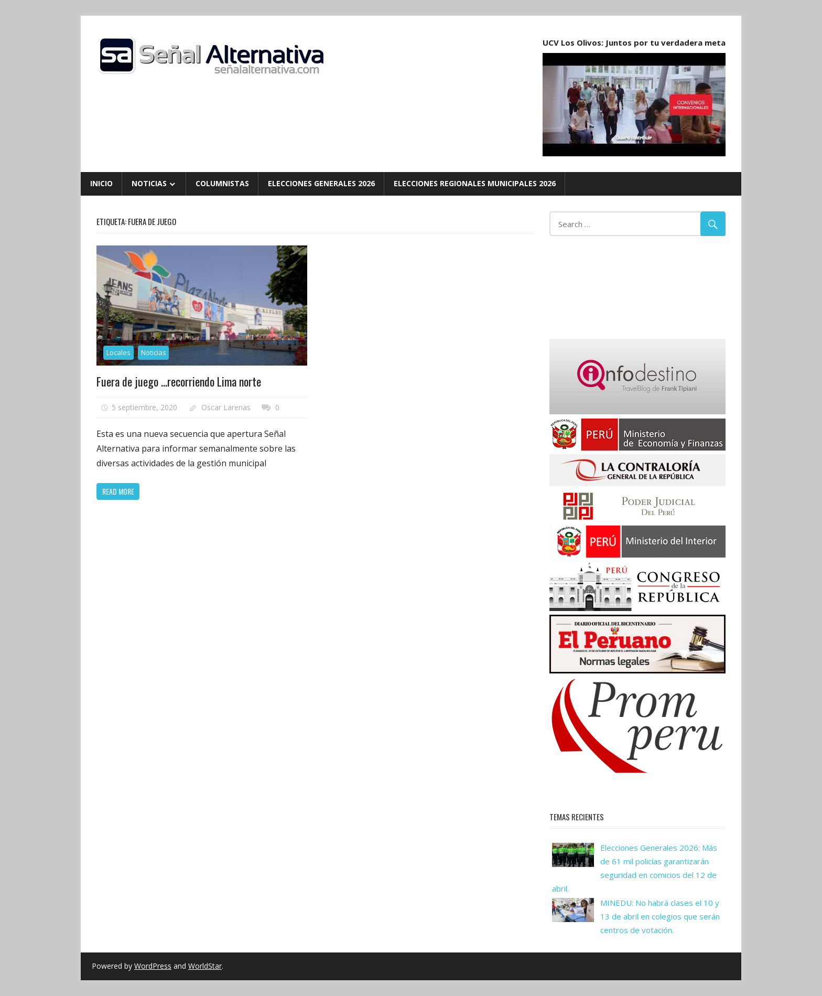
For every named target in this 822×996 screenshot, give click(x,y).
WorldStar (205, 966)
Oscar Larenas (226, 407)
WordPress (152, 966)
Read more (118, 491)
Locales (118, 352)
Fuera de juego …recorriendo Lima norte (178, 381)
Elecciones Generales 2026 (321, 183)
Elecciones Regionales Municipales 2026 (475, 183)
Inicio (101, 183)
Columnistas (222, 183)
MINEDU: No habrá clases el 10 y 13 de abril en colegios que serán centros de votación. (660, 916)
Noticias (149, 183)
